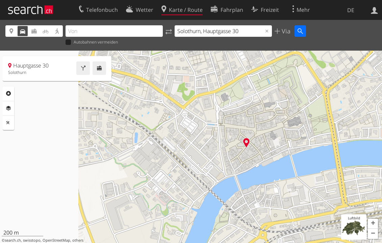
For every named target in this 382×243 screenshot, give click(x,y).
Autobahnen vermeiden (92, 42)
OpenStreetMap (56, 240)
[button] (373, 224)
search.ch (13, 240)
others (77, 240)
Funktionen (8, 123)
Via (285, 31)
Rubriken (8, 93)
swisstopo (32, 240)
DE (350, 10)
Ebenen (8, 108)
